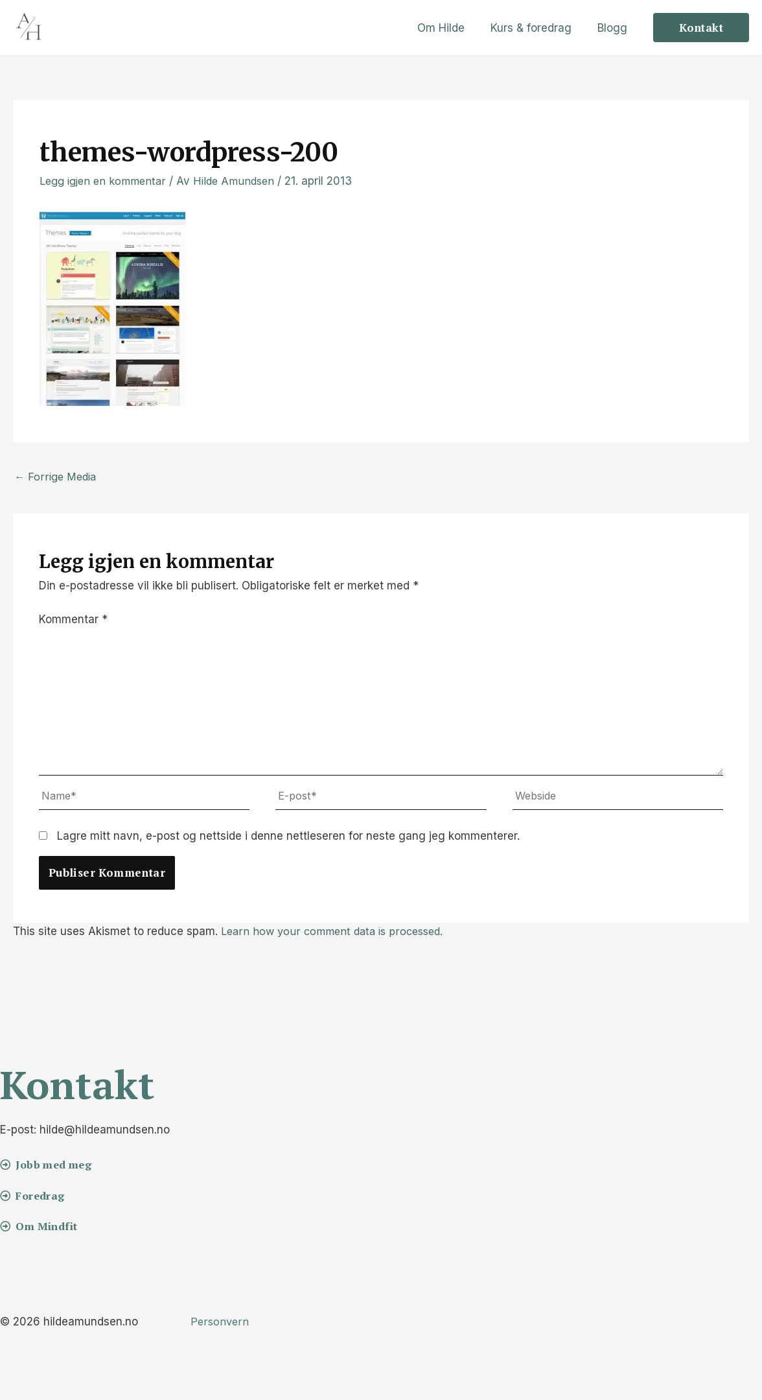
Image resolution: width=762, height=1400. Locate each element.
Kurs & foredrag (536, 27)
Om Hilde (450, 27)
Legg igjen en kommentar (106, 180)
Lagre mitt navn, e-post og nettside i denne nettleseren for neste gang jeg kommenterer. (288, 842)
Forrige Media (56, 477)
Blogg (614, 27)
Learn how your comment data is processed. (337, 937)
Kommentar (73, 620)
